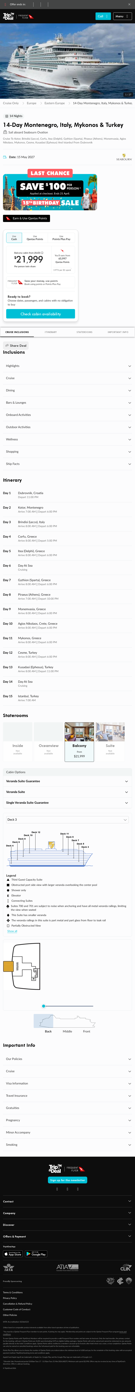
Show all (12, 931)
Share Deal (15, 346)
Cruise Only (11, 103)
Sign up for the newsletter (67, 1180)
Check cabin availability (40, 313)
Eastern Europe (55, 103)
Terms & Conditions (13, 1293)
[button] (123, 16)
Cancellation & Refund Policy (17, 1304)
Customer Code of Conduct (16, 1310)
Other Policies (10, 1315)
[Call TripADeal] (103, 16)
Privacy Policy (10, 1298)
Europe (31, 103)
